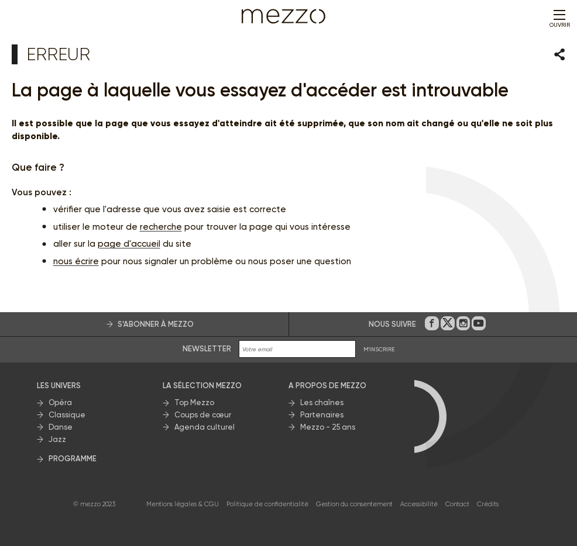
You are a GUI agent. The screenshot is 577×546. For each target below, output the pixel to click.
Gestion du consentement (354, 504)
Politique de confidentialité (267, 504)
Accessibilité (419, 504)
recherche (161, 227)
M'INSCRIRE (379, 349)
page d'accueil (129, 244)
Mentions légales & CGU (182, 504)
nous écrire (76, 261)
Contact (457, 504)
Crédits (488, 504)
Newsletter (207, 348)
